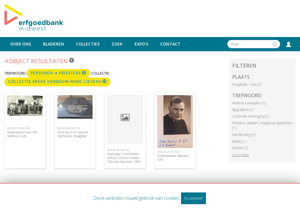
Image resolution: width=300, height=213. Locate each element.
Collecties (88, 44)
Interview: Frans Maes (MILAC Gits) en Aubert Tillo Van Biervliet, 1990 (124, 158)
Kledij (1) (239, 141)
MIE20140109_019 (68, 128)
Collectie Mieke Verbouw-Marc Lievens (57, 81)
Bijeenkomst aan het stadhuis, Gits (22, 134)
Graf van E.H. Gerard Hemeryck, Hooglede (72, 134)
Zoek (117, 44)
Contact (170, 44)
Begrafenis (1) (242, 109)
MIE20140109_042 (118, 150)
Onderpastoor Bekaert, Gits (173, 157)
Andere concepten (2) (249, 102)
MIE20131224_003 (18, 128)
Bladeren (53, 44)
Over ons (20, 44)
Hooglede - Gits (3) (246, 84)
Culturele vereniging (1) (251, 116)
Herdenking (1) (244, 134)
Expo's (141, 44)
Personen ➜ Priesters (58, 73)
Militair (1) (240, 147)
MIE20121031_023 (168, 152)
